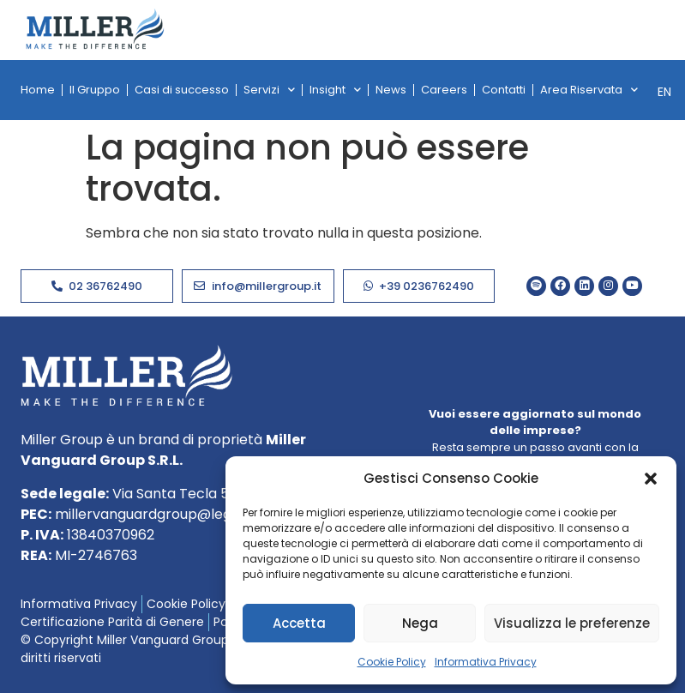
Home (38, 89)
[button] (650, 478)
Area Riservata (589, 89)
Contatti (504, 89)
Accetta (299, 623)
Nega (420, 623)
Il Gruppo (94, 89)
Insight (335, 89)
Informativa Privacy (486, 661)
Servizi (269, 89)
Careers (444, 89)
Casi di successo (182, 89)
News (391, 89)
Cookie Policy (392, 661)
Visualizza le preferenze (572, 623)
